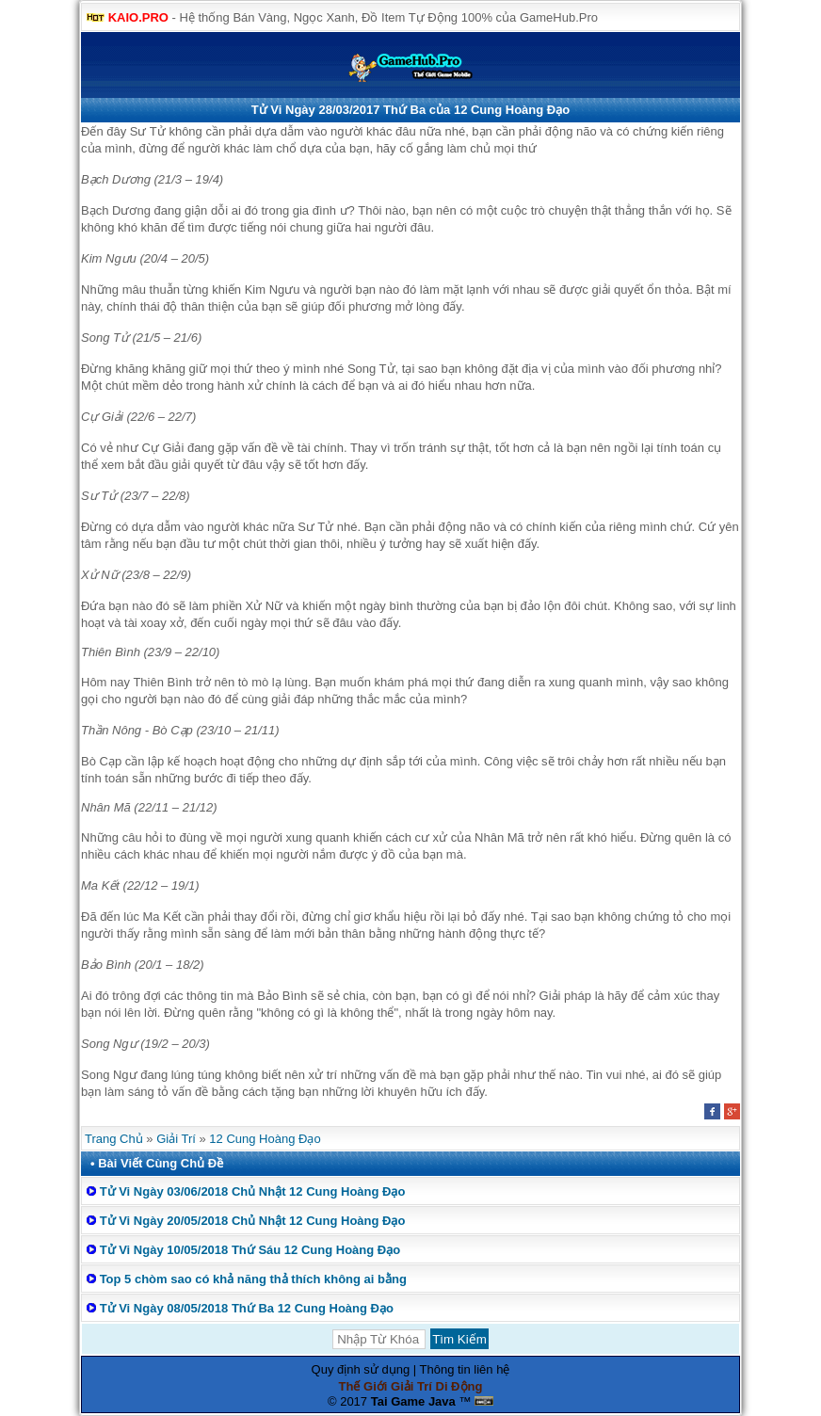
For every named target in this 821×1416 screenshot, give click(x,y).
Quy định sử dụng (361, 1369)
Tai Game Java (413, 1401)
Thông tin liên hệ (465, 1369)
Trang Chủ (114, 1139)
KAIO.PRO (138, 17)
